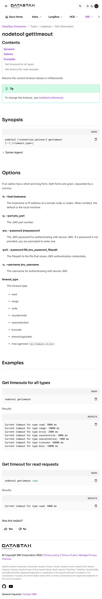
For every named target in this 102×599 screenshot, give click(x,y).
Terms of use (69, 555)
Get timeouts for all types (19, 64)
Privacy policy (52, 555)
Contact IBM (29, 594)
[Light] (88, 6)
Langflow (55, 16)
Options (8, 54)
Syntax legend (14, 152)
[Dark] (92, 6)
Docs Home (14, 17)
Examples (9, 59)
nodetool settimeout (51, 97)
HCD (74, 16)
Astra (37, 16)
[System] (96, 6)
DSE (89, 16)
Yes (8, 528)
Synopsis (9, 49)
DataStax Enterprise (14, 26)
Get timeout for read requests (21, 69)
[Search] (80, 6)
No (22, 528)
